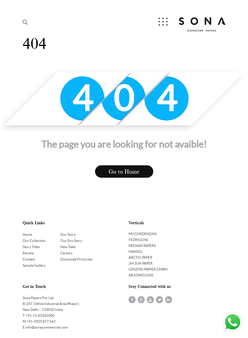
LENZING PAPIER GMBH (148, 269)
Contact (29, 259)
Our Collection (34, 241)
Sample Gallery (34, 265)
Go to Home (124, 172)
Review (28, 253)
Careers (66, 253)
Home (27, 234)
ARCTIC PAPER (140, 257)
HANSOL (136, 251)
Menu (163, 22)
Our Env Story (71, 241)
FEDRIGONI (138, 240)
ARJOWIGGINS (141, 275)
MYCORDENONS (143, 234)
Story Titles (31, 247)
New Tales (68, 247)
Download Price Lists (76, 259)
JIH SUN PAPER (141, 263)
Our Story (68, 234)
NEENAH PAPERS (142, 246)
